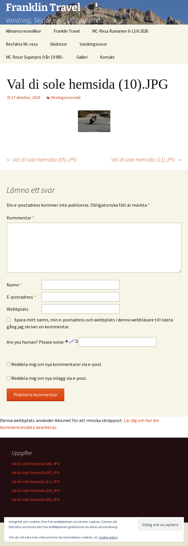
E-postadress (21, 297)
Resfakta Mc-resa (22, 44)
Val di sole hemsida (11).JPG (146, 159)
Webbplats (17, 309)
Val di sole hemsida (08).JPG (36, 463)
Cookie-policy (108, 537)
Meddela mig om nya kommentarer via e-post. (56, 364)
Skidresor (58, 44)
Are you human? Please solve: (81, 342)
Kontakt (107, 57)
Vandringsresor (93, 44)
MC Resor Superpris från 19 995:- (35, 57)
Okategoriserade (66, 97)
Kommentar (20, 218)
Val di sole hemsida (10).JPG (36, 490)
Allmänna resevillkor (23, 31)
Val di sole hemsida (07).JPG (36, 472)
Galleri (81, 57)
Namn (14, 285)
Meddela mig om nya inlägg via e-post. (49, 378)
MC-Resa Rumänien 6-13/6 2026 (120, 31)
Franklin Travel (67, 31)
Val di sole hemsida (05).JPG (41, 159)
